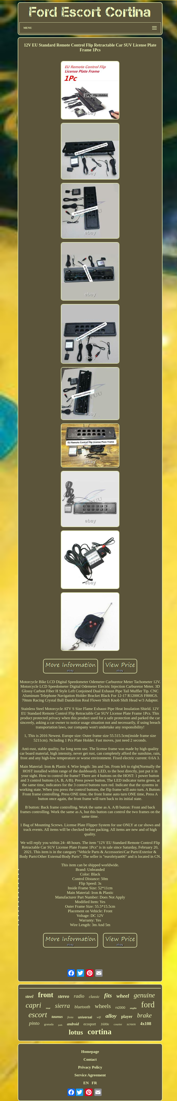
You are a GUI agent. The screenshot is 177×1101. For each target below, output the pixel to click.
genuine (144, 995)
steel (29, 996)
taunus (57, 1016)
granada (48, 1024)
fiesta (70, 1017)
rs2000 (120, 1007)
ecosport (89, 1024)
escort (37, 1015)
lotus (76, 1032)
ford (147, 1004)
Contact (90, 1059)
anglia (133, 1008)
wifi (99, 1017)
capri (33, 1005)
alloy (111, 1016)
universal (85, 1017)
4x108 (145, 1023)
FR (94, 1083)
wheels (103, 1006)
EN (86, 1083)
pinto (34, 1023)
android (73, 1024)
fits (108, 995)
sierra (62, 1005)
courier (118, 1024)
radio (79, 996)
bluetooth (82, 1007)
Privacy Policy (90, 1067)
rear (48, 1008)
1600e (104, 1024)
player (127, 1016)
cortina (100, 1031)
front (45, 995)
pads (60, 1025)
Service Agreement (90, 1075)
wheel (122, 996)
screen (131, 1024)
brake (144, 1015)
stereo (63, 996)
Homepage (90, 1051)
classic (94, 996)
